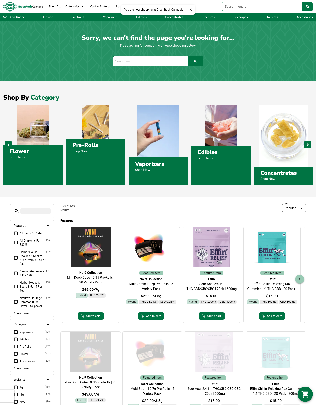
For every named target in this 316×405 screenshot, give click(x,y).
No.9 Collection (90, 273)
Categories (74, 6)
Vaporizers (149, 164)
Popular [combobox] (290, 208)
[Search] (307, 7)
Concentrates (278, 173)
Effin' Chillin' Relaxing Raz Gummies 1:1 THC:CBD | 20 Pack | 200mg (272, 289)
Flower (19, 151)
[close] (190, 9)
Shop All (55, 6)
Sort (287, 203)
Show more (21, 313)
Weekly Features (100, 6)
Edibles (208, 152)
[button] (16, 211)
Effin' (211, 279)
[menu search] (35, 211)
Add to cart (91, 316)
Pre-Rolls (85, 145)
